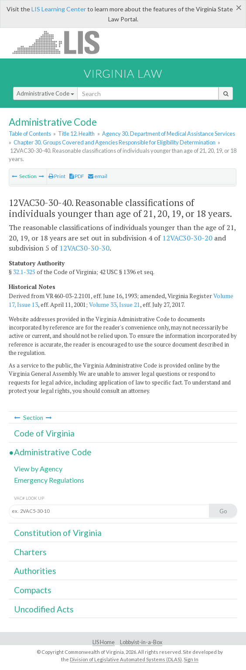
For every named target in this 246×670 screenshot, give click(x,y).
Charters (30, 552)
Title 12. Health (76, 133)
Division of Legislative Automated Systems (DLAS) (126, 659)
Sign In (191, 659)
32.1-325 (24, 272)
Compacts (32, 590)
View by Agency (38, 468)
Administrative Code (45, 93)
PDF (76, 176)
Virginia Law (123, 73)
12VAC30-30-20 (187, 238)
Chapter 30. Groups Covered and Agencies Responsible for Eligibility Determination (114, 142)
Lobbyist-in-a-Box (141, 642)
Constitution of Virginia (58, 533)
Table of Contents (30, 133)
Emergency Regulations (49, 480)
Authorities (35, 571)
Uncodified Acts (44, 609)
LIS (60, 42)
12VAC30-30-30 (84, 248)
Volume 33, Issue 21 (114, 305)
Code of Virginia (44, 433)
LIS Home (103, 642)
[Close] (239, 7)
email (97, 176)
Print (56, 176)
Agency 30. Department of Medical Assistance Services (168, 133)
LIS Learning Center (58, 9)
